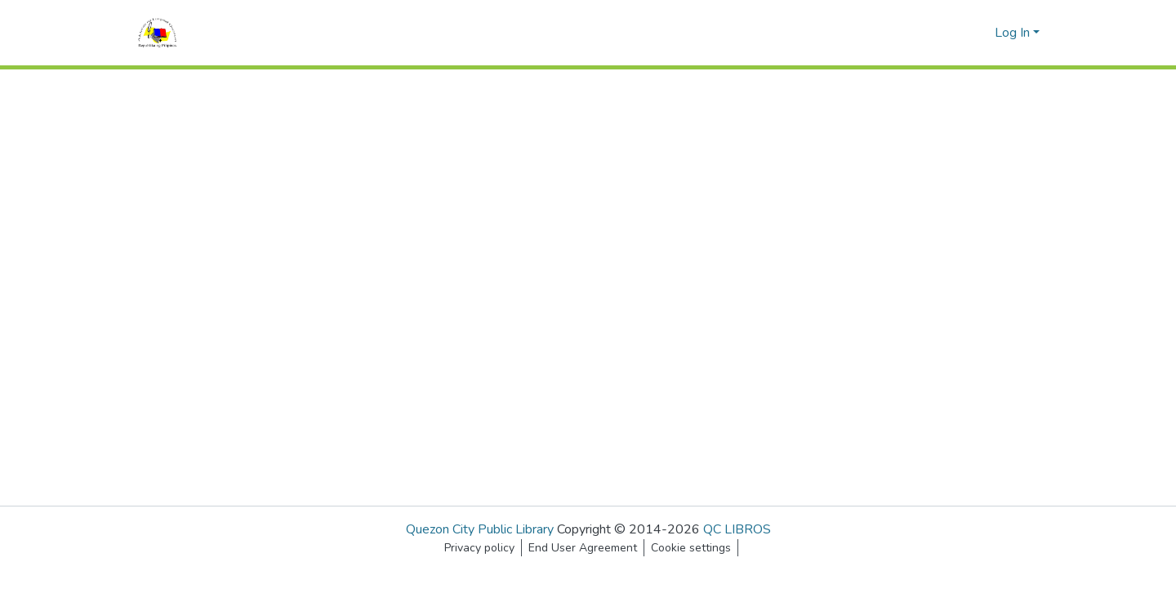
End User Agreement (582, 548)
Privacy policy (479, 548)
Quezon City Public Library (480, 529)
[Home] (157, 32)
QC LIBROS (737, 529)
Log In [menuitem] (1012, 33)
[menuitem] (979, 32)
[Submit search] (956, 32)
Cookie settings (691, 548)
